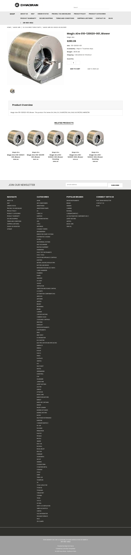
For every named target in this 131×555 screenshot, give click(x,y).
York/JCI (39, 213)
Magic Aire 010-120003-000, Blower (75, 156)
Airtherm (40, 298)
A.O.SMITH (40, 290)
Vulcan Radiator (42, 513)
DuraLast (40, 324)
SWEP (38, 474)
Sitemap (9, 228)
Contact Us (100, 18)
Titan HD (39, 487)
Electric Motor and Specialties (47, 342)
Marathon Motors (43, 396)
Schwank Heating (42, 218)
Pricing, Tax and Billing (61, 14)
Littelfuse (40, 391)
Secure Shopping (46, 18)
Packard (39, 427)
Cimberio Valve (41, 316)
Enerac (39, 347)
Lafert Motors (41, 383)
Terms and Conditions (65, 18)
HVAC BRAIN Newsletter (103, 200)
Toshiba (39, 495)
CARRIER (39, 311)
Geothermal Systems (43, 241)
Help (32, 14)
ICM (38, 376)
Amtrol (39, 301)
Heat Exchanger (42, 244)
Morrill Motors (42, 412)
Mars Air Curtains (43, 401)
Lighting (39, 259)
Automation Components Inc (46, 293)
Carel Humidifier (42, 270)
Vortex (39, 510)
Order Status (43, 14)
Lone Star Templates (69, 548)
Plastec (39, 433)
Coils (38, 223)
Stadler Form (41, 464)
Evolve (39, 350)
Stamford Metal (42, 466)
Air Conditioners (42, 202)
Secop (39, 458)
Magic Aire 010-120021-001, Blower (16, 156)
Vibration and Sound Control (46, 288)
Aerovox (39, 295)
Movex (39, 414)
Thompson (40, 479)
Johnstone (40, 381)
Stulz (38, 471)
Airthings (40, 226)
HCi (38, 363)
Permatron (40, 430)
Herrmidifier (40, 370)
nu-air (39, 425)
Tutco (39, 500)
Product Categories (97, 14)
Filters (39, 238)
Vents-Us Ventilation (43, 505)
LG (37, 210)
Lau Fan (39, 386)
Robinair (39, 453)
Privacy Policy (80, 14)
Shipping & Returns (85, 18)
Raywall (39, 445)
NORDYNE (39, 420)
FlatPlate (40, 357)
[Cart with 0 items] (124, 6)
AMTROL (69, 220)
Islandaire (40, 378)
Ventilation (40, 285)
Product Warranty (28, 18)
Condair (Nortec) (42, 422)
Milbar (39, 404)
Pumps (39, 275)
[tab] (65, 105)
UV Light (39, 280)
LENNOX (39, 389)
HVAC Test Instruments (44, 251)
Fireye (38, 355)
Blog (111, 18)
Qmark (39, 440)
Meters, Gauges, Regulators (46, 262)
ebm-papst (40, 334)
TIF (37, 482)
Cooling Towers (42, 228)
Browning (40, 306)
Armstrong (40, 205)
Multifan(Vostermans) (44, 417)
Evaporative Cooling (43, 236)
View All (69, 226)
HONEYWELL (40, 373)
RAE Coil (39, 443)
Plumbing (40, 272)
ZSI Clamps (40, 520)
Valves (39, 282)
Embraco (40, 345)
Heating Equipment (42, 246)
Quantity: (70, 59)
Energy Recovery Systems (45, 233)
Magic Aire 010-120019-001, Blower (36, 156)
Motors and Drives (43, 264)
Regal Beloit (41, 448)
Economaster (41, 337)
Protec (39, 438)
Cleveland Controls (43, 319)
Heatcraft (40, 365)
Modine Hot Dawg (42, 409)
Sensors (39, 277)
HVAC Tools (40, 254)
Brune (39, 308)
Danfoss (39, 215)
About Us (24, 14)
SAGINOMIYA (40, 456)
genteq (39, 360)
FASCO (39, 352)
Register (17, 226)
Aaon (38, 200)
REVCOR (39, 451)
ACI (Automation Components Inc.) (78, 215)
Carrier (69, 207)
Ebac (38, 332)
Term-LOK (40, 476)
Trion (38, 497)
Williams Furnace (42, 515)
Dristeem (39, 321)
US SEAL (39, 502)
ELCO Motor (40, 339)
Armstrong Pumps (42, 207)
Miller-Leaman (41, 407)
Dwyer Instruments (43, 326)
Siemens (39, 461)
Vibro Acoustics (42, 508)
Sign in (9, 226)
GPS (38, 220)
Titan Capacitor (42, 484)
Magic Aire (40, 394)
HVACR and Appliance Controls (47, 257)
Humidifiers (40, 249)
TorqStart (40, 492)
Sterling (39, 469)
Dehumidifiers (41, 231)
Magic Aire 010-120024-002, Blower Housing (95, 157)
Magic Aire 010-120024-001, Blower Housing (55, 157)
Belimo (39, 303)
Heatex (39, 368)
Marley (39, 399)
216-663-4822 (28, 23)
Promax (39, 435)
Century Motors (42, 314)
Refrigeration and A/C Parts (46, 267)
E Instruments (41, 329)
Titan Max (40, 489)
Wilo (38, 518)
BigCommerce (69, 545)
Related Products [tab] (64, 123)
